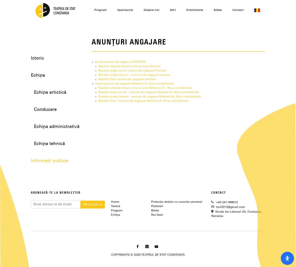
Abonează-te (92, 204)
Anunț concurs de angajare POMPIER (120, 62)
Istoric (37, 58)
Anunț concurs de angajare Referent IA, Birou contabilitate (134, 83)
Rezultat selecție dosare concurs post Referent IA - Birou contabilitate (145, 88)
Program (117, 210)
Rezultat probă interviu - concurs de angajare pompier (134, 75)
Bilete (155, 210)
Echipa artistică (50, 92)
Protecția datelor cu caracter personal (176, 202)
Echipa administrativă (57, 126)
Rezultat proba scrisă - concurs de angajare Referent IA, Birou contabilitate (148, 92)
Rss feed (157, 215)
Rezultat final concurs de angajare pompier (127, 79)
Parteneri (157, 206)
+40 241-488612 (227, 202)
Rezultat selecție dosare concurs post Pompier (129, 66)
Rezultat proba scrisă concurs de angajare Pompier (132, 70)
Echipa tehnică (49, 144)
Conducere (45, 109)
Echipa (115, 215)
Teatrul (115, 206)
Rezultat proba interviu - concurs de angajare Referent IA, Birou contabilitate (149, 96)
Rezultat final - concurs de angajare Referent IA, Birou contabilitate (143, 101)
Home (115, 202)
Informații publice (49, 161)
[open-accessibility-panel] (287, 258)
